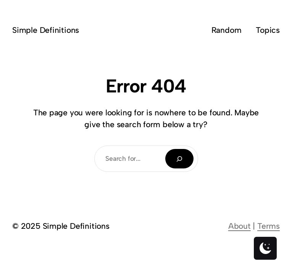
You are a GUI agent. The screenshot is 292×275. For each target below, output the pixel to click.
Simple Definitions (45, 30)
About (239, 226)
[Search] (179, 158)
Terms (268, 226)
